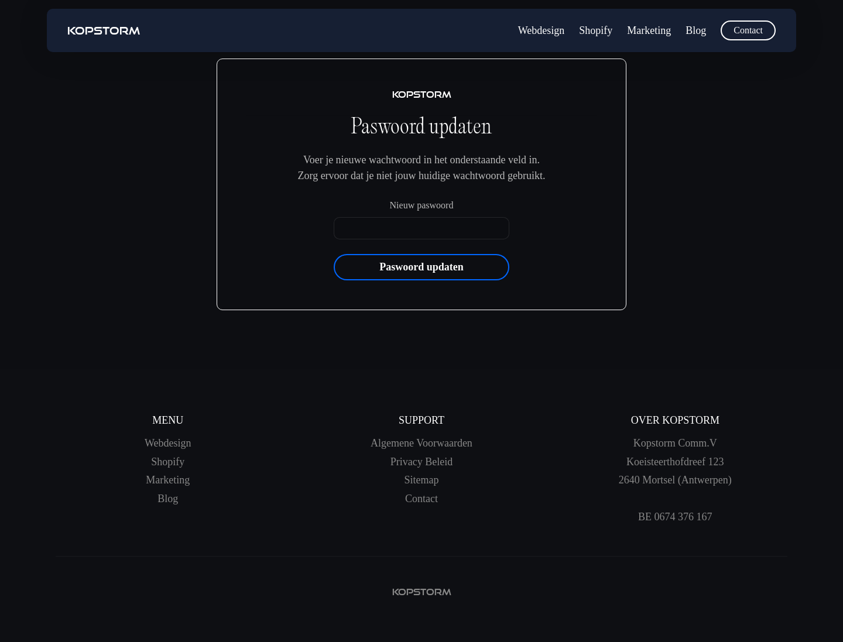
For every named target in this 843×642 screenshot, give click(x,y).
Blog (696, 30)
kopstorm (421, 592)
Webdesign (541, 30)
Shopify (595, 30)
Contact (748, 30)
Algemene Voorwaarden (421, 443)
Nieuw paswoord (422, 205)
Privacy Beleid (421, 462)
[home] (103, 31)
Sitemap (421, 480)
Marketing (649, 30)
